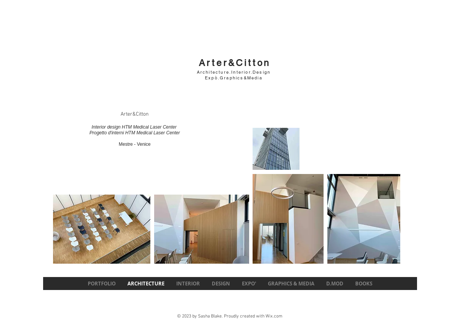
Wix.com (274, 316)
